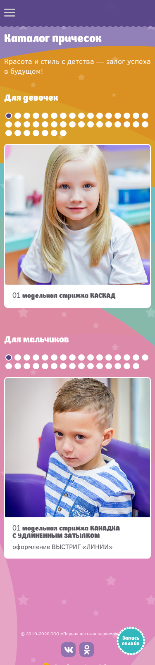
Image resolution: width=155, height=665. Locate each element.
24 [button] (72, 124)
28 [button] (108, 124)
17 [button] (8, 124)
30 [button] (127, 124)
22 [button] (54, 124)
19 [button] (27, 124)
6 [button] (54, 116)
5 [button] (45, 116)
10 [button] (90, 116)
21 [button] (45, 124)
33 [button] (8, 133)
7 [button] (63, 116)
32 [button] (145, 124)
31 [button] (136, 124)
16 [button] (145, 116)
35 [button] (27, 133)
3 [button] (27, 116)
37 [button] (45, 133)
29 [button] (117, 124)
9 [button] (81, 116)
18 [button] (17, 124)
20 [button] (36, 124)
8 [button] (72, 116)
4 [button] (36, 116)
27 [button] (99, 124)
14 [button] (127, 116)
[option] (77, 226)
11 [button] (99, 116)
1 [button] (8, 116)
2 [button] (17, 116)
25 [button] (81, 124)
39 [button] (63, 133)
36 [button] (36, 133)
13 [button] (117, 116)
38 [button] (54, 133)
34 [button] (17, 133)
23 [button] (63, 124)
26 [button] (90, 124)
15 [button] (136, 116)
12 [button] (108, 116)
